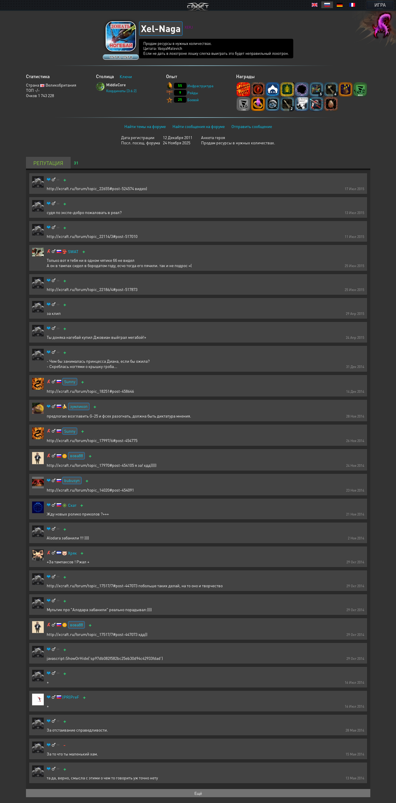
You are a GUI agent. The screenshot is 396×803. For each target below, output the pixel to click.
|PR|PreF (70, 697)
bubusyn (72, 480)
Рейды (192, 93)
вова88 (76, 455)
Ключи (126, 76)
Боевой (193, 100)
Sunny (69, 381)
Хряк (72, 552)
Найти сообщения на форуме (198, 126)
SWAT (73, 251)
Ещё (198, 793)
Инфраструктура (200, 86)
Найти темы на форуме (145, 126)
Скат (72, 505)
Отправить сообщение (251, 126)
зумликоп (79, 406)
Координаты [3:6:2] (121, 91)
